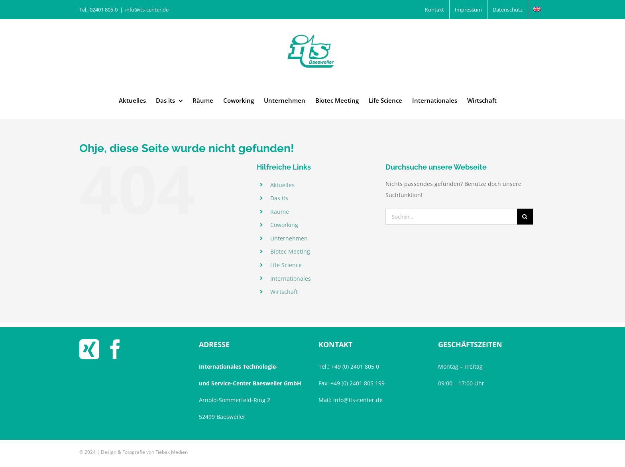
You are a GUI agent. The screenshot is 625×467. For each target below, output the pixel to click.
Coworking (284, 225)
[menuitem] (537, 9)
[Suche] (525, 217)
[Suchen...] (451, 217)
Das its (279, 198)
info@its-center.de (147, 9)
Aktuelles (282, 185)
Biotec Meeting (290, 251)
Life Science (286, 265)
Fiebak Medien (171, 452)
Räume (279, 211)
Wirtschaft (284, 291)
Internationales (290, 278)
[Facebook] (115, 349)
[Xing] (89, 349)
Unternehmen (289, 238)
